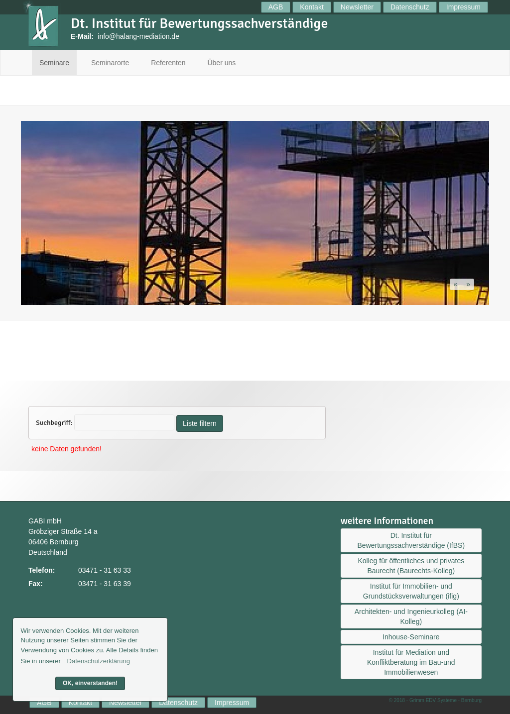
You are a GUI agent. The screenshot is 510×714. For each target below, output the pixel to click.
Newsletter (357, 7)
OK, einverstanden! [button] (90, 683)
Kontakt (311, 7)
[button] (457, 284)
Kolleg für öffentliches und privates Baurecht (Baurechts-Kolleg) (411, 566)
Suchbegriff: (54, 422)
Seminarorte (110, 63)
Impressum (463, 7)
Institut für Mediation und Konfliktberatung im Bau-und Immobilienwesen (411, 662)
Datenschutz (409, 7)
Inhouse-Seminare (410, 637)
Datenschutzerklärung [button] (98, 661)
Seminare (54, 63)
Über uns (221, 63)
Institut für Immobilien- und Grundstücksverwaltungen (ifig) (411, 591)
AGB (275, 7)
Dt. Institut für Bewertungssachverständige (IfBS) (411, 540)
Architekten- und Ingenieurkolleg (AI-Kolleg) (411, 616)
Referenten (168, 63)
